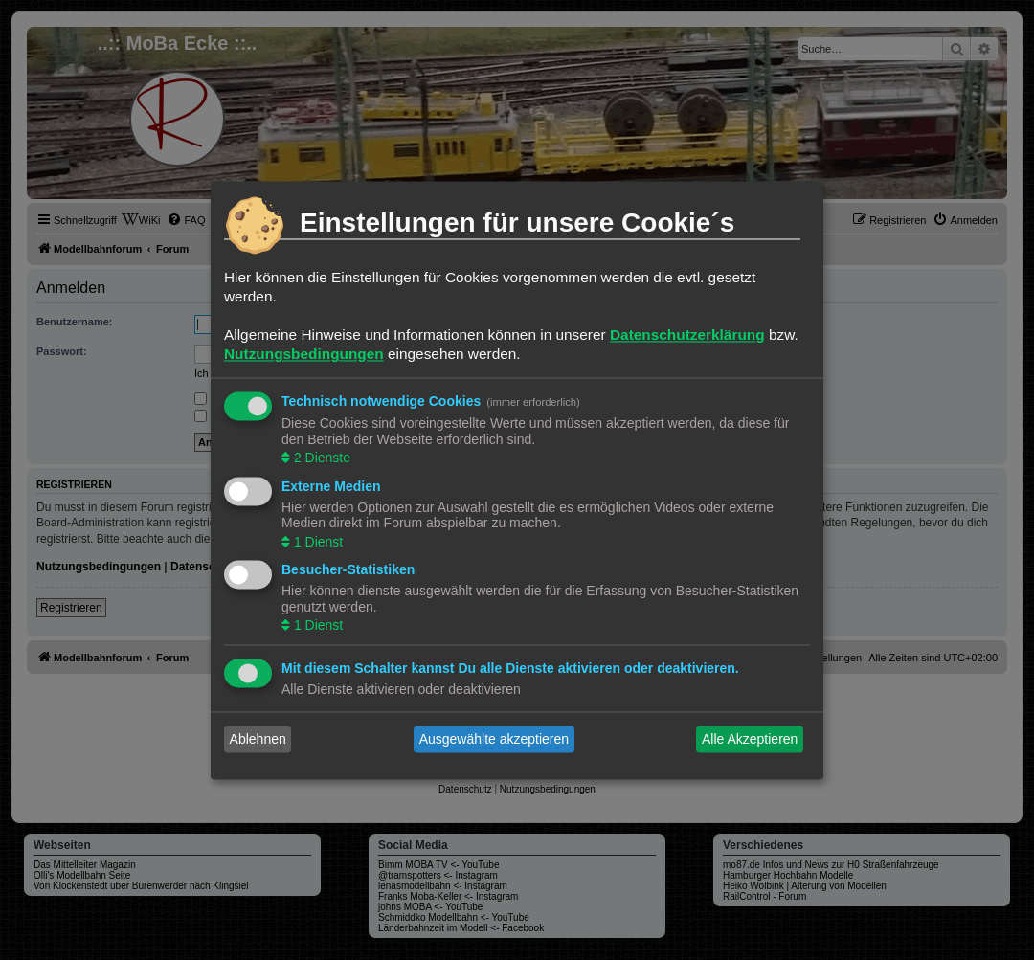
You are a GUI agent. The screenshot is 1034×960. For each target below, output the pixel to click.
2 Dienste (320, 458)
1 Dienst (316, 541)
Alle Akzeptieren (750, 739)
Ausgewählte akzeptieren (494, 739)
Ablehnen (258, 739)
